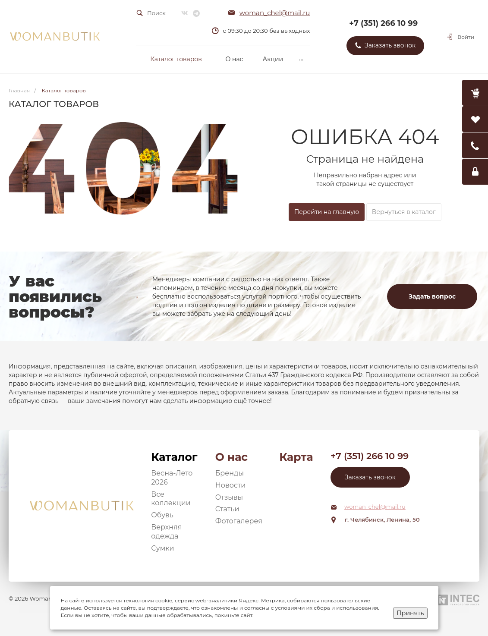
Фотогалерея (238, 521)
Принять (410, 613)
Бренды (229, 473)
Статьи (227, 509)
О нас (231, 456)
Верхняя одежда (166, 531)
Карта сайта (296, 457)
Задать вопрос (432, 296)
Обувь (162, 515)
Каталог (174, 456)
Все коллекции (171, 498)
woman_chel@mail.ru (274, 13)
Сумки (162, 548)
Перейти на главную (326, 212)
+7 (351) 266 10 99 (383, 23)
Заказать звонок (370, 477)
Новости (230, 485)
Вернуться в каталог (404, 212)
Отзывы (229, 497)
